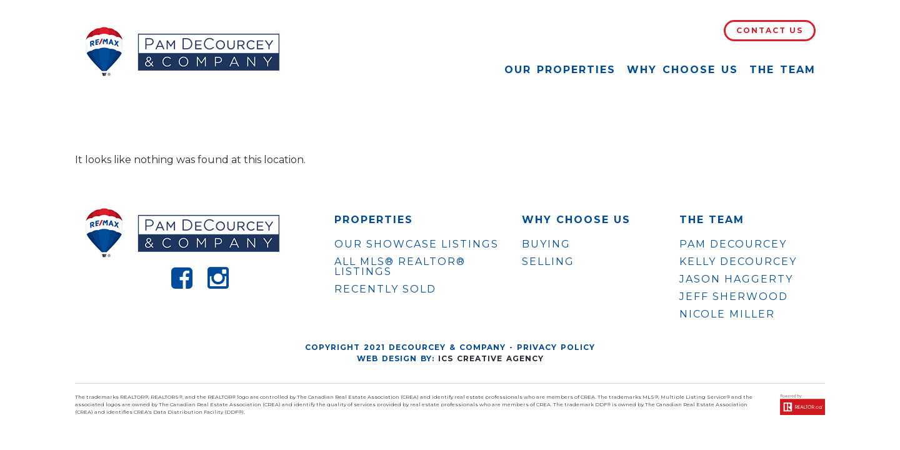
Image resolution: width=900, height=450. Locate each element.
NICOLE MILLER (727, 314)
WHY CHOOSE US (576, 220)
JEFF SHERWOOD (733, 297)
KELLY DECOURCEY (738, 262)
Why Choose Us (682, 70)
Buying (546, 244)
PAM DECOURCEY (733, 244)
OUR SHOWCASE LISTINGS (416, 244)
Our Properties (560, 70)
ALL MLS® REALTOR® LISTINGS (400, 267)
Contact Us (769, 30)
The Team (782, 70)
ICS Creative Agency (491, 358)
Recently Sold (385, 289)
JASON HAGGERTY (736, 279)
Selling (548, 262)
